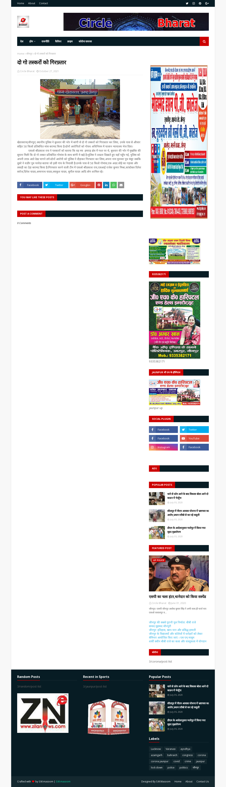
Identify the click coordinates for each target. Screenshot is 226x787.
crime (188, 761)
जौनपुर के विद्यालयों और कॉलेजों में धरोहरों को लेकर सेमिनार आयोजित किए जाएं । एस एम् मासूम (175, 635)
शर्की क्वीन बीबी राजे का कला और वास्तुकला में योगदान (177, 641)
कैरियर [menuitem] (58, 41)
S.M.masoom (46, 781)
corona (202, 755)
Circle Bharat (27, 71)
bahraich (172, 755)
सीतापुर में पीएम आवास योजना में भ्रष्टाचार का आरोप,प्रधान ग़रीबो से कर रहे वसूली (188, 513)
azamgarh (156, 755)
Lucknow (156, 749)
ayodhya (185, 749)
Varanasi (170, 749)
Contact (43, 3)
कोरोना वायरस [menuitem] (85, 41)
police (171, 767)
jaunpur (200, 761)
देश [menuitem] (21, 41)
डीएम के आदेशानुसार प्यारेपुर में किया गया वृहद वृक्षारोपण (186, 530)
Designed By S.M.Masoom (155, 781)
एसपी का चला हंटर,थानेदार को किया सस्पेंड (177, 596)
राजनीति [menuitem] (45, 41)
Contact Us (202, 781)
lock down (157, 767)
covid (176, 761)
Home (20, 3)
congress (187, 755)
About (31, 3)
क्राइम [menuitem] (70, 41)
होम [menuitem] (31, 41)
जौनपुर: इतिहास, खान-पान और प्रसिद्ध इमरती (172, 630)
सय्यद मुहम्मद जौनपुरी (160, 626)
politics (183, 767)
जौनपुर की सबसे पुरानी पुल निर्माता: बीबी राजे (172, 622)
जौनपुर (29, 53)
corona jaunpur (160, 761)
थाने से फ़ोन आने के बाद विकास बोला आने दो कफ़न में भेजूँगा (187, 496)
